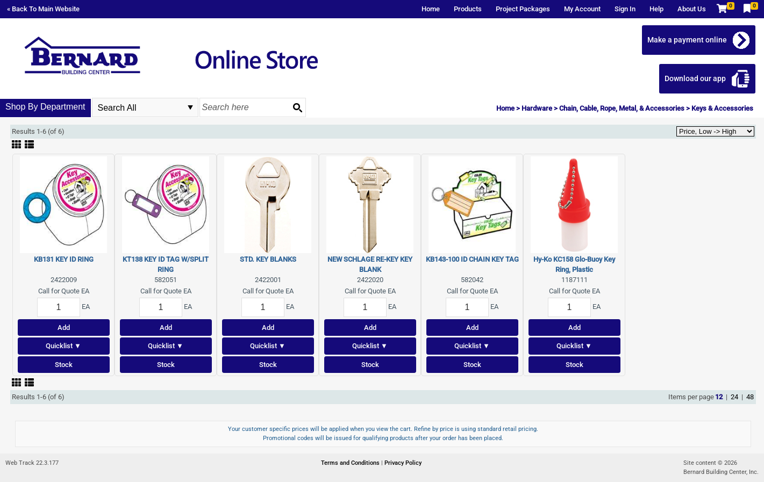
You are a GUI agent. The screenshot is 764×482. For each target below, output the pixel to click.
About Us (691, 9)
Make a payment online (687, 39)
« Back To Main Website (43, 9)
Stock (64, 365)
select (190, 107)
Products (468, 9)
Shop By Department (45, 106)
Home (431, 9)
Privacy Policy (403, 462)
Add (64, 327)
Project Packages (523, 9)
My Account (582, 9)
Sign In (625, 9)
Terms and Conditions (351, 462)
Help (656, 9)
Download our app (695, 78)
